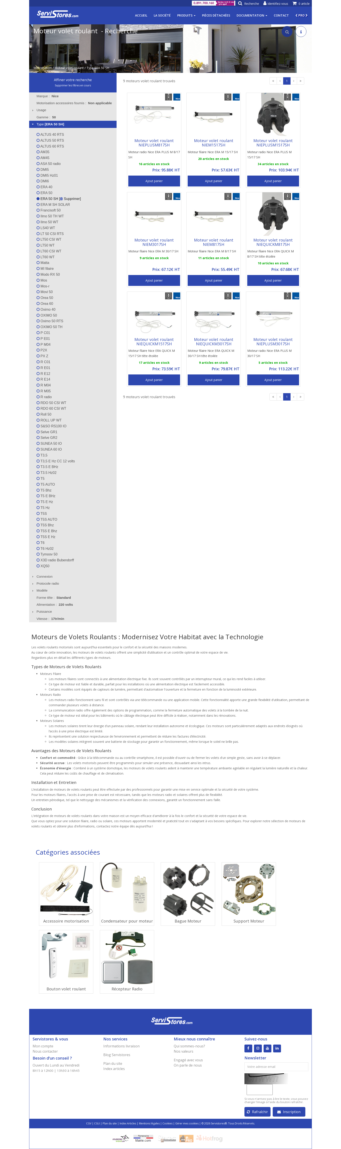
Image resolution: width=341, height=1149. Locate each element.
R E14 (43, 379)
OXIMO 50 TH (50, 327)
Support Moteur (249, 921)
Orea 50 (45, 298)
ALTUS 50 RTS (50, 140)
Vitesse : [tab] (50, 619)
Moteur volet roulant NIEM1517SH (213, 143)
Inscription (289, 1111)
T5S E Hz (46, 537)
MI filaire (45, 268)
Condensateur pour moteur (127, 921)
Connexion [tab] (42, 576)
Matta (43, 263)
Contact (281, 15)
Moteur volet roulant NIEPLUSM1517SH (273, 143)
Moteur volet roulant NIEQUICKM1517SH (154, 341)
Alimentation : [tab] (55, 604)
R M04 (44, 385)
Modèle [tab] (39, 590)
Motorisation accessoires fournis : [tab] (74, 103)
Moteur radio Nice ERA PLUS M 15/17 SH (269, 154)
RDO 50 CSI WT (51, 403)
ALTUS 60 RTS (50, 146)
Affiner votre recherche (73, 79)
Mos (42, 280)
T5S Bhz (45, 525)
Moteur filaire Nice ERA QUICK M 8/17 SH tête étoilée (270, 253)
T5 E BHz (46, 496)
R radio (44, 397)
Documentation (252, 15)
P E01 (43, 339)
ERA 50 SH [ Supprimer (58, 199)
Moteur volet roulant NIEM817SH (213, 242)
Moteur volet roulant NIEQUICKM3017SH (213, 341)
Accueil (141, 15)
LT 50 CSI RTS (50, 234)
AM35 (43, 152)
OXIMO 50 (47, 315)
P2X (42, 350)
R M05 (44, 391)
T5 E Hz (45, 502)
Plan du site (112, 1063)
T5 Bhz (44, 490)
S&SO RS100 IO (52, 426)
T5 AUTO (46, 484)
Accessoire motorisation (66, 921)
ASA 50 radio (49, 164)
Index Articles (128, 1123)
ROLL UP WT (49, 420)
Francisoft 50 (49, 210)
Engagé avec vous (188, 1060)
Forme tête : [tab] (54, 597)
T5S (42, 513)
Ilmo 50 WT (47, 222)
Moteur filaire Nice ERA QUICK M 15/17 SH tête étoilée (151, 353)
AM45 (43, 158)
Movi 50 (45, 292)
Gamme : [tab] (46, 117)
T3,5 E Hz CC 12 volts (56, 461)
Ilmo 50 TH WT (50, 216)
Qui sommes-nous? (189, 1046)
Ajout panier (154, 181)
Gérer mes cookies (187, 1123)
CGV (88, 1123)
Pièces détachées (216, 15)
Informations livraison (121, 1046)
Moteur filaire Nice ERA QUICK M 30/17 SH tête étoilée (211, 353)
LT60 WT (46, 257)
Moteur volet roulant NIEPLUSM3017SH (273, 341)
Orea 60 (45, 303)
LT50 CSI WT (49, 239)
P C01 (43, 333)
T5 (41, 478)
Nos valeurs (183, 1051)
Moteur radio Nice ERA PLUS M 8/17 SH (154, 154)
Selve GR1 (47, 432)
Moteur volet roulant (69, 68)
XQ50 (43, 566)
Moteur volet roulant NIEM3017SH (154, 242)
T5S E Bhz (47, 531)
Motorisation (42, 68)
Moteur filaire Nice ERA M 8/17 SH (212, 251)
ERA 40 (44, 187)
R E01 (43, 368)
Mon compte (43, 1046)
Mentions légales (149, 1123)
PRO (301, 15)
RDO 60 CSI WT (51, 408)
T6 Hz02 (45, 548)
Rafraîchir (257, 1111)
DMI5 (43, 169)
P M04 (43, 344)
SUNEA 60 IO (49, 449)
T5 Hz (43, 508)
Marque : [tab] (48, 96)
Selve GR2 (47, 437)
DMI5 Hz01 (47, 175)
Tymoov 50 (47, 554)
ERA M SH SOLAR (53, 204)
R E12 (43, 374)
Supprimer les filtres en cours (73, 85)
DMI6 (43, 181)
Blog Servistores (116, 1054)
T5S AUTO (47, 519)
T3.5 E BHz (47, 467)
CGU (97, 1123)
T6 (41, 543)
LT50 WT (46, 245)
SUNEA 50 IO (49, 443)
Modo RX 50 (48, 274)
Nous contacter (45, 1051)
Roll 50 (44, 414)
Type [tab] (47, 124)
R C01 (43, 362)
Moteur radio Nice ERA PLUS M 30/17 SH (269, 353)
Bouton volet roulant (66, 988)
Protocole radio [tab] (45, 583)
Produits (186, 15)
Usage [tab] (38, 110)
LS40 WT (46, 228)
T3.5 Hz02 (47, 473)
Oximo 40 (46, 309)
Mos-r (43, 286)
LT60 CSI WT (49, 251)
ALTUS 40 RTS (50, 134)
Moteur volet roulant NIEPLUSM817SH (154, 143)
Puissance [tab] (41, 611)
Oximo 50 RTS (50, 321)
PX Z (42, 356)
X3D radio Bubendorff (55, 560)
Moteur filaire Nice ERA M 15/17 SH (213, 152)
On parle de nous (188, 1065)
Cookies (167, 1123)
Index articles (114, 1068)
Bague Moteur (188, 921)
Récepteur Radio (127, 988)
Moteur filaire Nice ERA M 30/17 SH (153, 251)
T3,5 (42, 455)
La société (162, 15)
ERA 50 (44, 193)
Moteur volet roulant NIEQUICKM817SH (273, 242)
